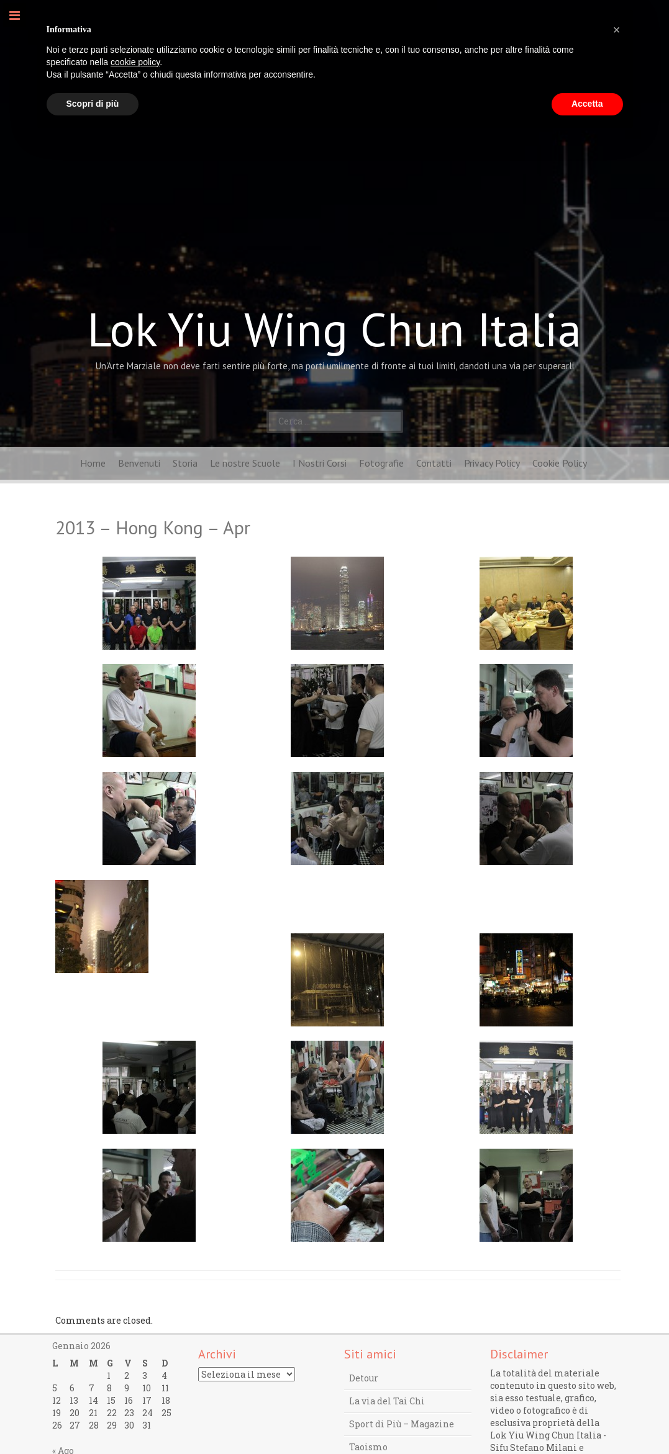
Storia (185, 463)
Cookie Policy (559, 463)
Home (93, 463)
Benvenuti (139, 463)
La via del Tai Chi (387, 1401)
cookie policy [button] (135, 62)
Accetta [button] (587, 104)
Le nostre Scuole (245, 463)
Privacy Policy (492, 463)
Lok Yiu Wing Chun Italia (334, 328)
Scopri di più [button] (92, 104)
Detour (363, 1378)
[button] (617, 30)
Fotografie (381, 463)
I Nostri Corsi (320, 463)
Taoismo (368, 1447)
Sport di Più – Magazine (401, 1424)
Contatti (434, 463)
